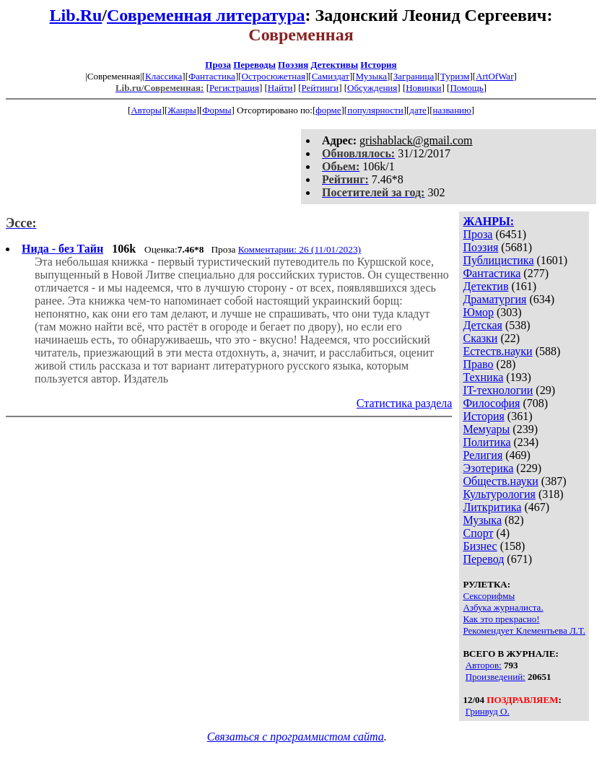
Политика (486, 442)
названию (452, 110)
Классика (163, 76)
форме (328, 110)
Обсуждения (372, 87)
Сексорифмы (489, 595)
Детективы (334, 64)
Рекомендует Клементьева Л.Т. (524, 630)
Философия (491, 403)
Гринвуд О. (488, 711)
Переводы (254, 64)
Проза (218, 64)
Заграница (414, 76)
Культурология (499, 494)
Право (478, 364)
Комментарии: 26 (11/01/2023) (299, 249)
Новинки (423, 87)
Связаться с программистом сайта (295, 736)
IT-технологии (498, 390)
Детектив (485, 286)
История (378, 64)
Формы (216, 110)
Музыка (372, 76)
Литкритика (492, 507)
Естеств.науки (497, 351)
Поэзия (293, 64)
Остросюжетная (273, 76)
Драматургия (494, 299)
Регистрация (234, 87)
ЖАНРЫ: (488, 221)
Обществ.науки (500, 481)
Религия (482, 455)
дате (418, 110)
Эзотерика (488, 468)
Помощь (466, 87)
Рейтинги (320, 87)
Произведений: (495, 676)
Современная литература (206, 15)
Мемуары (486, 429)
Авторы (146, 110)
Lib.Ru (76, 15)
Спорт (478, 533)
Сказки (480, 338)
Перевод (483, 559)
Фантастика (211, 76)
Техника (483, 377)
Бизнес (480, 546)
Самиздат (330, 76)
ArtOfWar (494, 76)
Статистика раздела (405, 403)
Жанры (181, 110)
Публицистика (498, 260)
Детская (482, 325)
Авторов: (484, 665)
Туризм (454, 76)
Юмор (478, 312)
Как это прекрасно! (501, 618)
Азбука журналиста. (503, 607)
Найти (280, 87)
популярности (375, 110)
